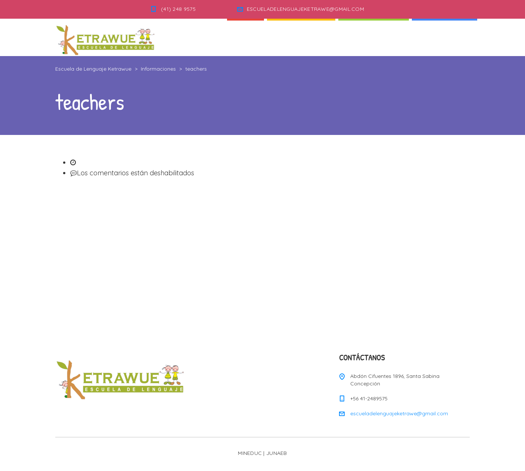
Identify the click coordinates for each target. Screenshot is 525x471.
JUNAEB (276, 453)
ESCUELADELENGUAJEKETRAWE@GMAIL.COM (305, 9)
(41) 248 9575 (178, 9)
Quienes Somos (301, 37)
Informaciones (444, 37)
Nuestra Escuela (373, 37)
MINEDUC (250, 453)
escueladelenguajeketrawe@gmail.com (399, 413)
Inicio (245, 37)
